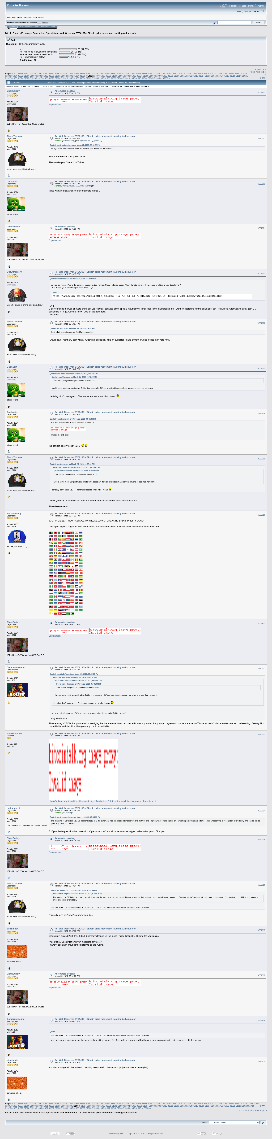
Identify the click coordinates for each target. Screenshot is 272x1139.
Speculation (52, 33)
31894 (76, 76)
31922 (8, 78)
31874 (194, 73)
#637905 (261, 273)
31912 (189, 76)
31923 (14, 78)
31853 (64, 73)
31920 (239, 76)
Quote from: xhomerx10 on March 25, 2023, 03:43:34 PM (73, 419)
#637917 (261, 930)
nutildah (67, 813)
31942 (132, 78)
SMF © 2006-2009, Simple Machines (147, 1134)
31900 (115, 76)
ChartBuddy (13, 91)
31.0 (39, 23)
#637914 (261, 811)
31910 (177, 76)
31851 (51, 73)
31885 (20, 76)
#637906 (261, 323)
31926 (33, 78)
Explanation (55, 104)
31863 (126, 73)
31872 (182, 73)
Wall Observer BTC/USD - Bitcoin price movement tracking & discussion (98, 33)
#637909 (261, 459)
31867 (151, 73)
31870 (169, 73)
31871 (175, 73)
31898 (102, 76)
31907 (158, 76)
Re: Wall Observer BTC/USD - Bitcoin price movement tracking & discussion (95, 136)
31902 (127, 76)
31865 (138, 73)
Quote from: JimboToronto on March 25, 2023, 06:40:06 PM (74, 674)
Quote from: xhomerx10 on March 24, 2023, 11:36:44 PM (73, 279)
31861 (114, 73)
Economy (26, 33)
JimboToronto (14, 136)
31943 (138, 78)
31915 (208, 76)
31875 (200, 73)
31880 (231, 73)
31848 (33, 73)
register (40, 17)
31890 (51, 76)
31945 (151, 78)
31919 (232, 76)
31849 (39, 73)
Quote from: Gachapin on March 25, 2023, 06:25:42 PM (72, 464)
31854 (70, 73)
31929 (51, 78)
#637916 (261, 885)
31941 (126, 78)
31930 (58, 78)
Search (28, 27)
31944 (144, 78)
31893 (70, 76)
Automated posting (64, 91)
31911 (183, 76)
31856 (83, 73)
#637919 (261, 1020)
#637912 (261, 669)
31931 (64, 78)
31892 (64, 76)
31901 (121, 76)
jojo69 (96, 141)
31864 (132, 73)
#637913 (261, 735)
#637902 (261, 139)
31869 (163, 73)
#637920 (261, 1061)
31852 (58, 73)
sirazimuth (12, 928)
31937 (101, 78)
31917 (220, 76)
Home (13, 27)
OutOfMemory (14, 272)
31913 (195, 76)
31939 (113, 78)
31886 (26, 76)
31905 (145, 76)
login (32, 17)
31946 (157, 78)
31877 (213, 73)
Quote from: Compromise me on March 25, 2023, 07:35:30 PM (75, 817)
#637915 (261, 840)
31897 (96, 76)
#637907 (261, 368)
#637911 (261, 623)
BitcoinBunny (14, 513)
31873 (188, 73)
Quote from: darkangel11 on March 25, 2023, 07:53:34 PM (73, 890)
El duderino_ (69, 141)
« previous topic (247, 1110)
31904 (139, 76)
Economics (38, 33)
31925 (26, 78)
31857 (89, 73)
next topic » (261, 1110)
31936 (95, 78)
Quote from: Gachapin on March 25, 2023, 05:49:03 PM (72, 328)
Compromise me (15, 667)
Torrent (45, 23)
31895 (82, 76)
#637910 (261, 515)
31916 (214, 76)
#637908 (261, 413)
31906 (152, 76)
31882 (244, 73)
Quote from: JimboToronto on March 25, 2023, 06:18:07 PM (74, 374)
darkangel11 (13, 808)
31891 (58, 76)
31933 (76, 78)
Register (45, 27)
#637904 (261, 228)
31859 (101, 73)
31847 (27, 73)
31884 (14, 76)
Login (36, 27)
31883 (8, 76)
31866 (144, 73)
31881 (238, 73)
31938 (107, 78)
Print (262, 78)
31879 (225, 73)
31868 (157, 73)
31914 (201, 76)
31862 (120, 73)
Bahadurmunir (14, 733)
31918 (226, 76)
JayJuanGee (85, 141)
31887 (33, 76)
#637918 (261, 975)
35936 (165, 78)
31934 (82, 78)
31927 (39, 78)
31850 (45, 73)
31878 (219, 73)
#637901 (261, 92)
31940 (120, 78)
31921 (245, 76)
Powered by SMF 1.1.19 (119, 1134)
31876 (207, 73)
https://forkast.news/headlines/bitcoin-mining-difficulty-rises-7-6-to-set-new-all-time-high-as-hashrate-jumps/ (102, 801)
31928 (45, 78)
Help (21, 27)
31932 (70, 78)
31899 (108, 76)
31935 (89, 78)
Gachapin (12, 181)
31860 (107, 73)
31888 (39, 76)
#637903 (261, 184)
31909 (170, 76)
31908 (164, 76)
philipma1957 (69, 186)
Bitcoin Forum (12, 33)
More (53, 27)
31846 (20, 73)
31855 (76, 73)
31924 (20, 78)
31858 (95, 73)
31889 (45, 76)
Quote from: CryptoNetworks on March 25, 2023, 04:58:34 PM (75, 145)
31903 (133, 76)
